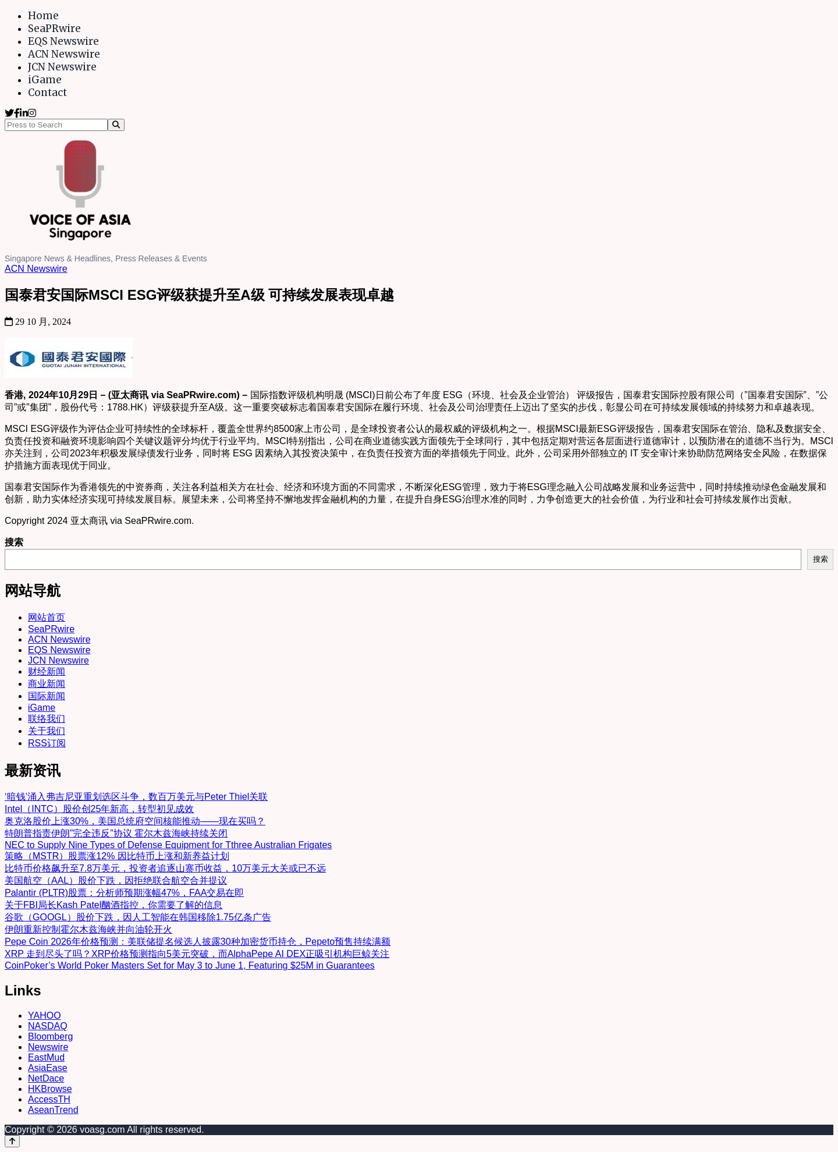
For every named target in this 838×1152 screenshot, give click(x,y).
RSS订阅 (47, 743)
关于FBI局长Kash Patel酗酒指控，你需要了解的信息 (113, 905)
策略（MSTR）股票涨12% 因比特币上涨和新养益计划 (117, 856)
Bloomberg (50, 1036)
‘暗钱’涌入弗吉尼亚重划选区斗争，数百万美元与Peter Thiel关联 (136, 797)
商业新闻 (46, 684)
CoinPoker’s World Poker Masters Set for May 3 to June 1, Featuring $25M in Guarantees (190, 965)
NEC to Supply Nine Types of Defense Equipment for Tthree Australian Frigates (168, 845)
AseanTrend (53, 1110)
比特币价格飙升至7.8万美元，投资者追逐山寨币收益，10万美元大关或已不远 (165, 868)
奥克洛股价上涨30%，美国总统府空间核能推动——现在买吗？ (135, 821)
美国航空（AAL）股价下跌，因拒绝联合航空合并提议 (116, 880)
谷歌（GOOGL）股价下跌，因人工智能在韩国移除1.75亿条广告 (138, 917)
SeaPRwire (54, 28)
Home (43, 15)
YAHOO (44, 1015)
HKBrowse (50, 1089)
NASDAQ (48, 1026)
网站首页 (46, 617)
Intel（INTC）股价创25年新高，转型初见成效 (99, 809)
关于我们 (46, 731)
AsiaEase (48, 1068)
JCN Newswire (62, 67)
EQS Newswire (63, 41)
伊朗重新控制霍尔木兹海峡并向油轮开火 (88, 929)
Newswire (48, 1047)
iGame (45, 79)
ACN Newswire (64, 54)
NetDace (46, 1078)
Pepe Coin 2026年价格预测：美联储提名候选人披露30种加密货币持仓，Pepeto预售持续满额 (197, 942)
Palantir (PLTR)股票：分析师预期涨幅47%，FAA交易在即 (124, 893)
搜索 (14, 542)
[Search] (116, 125)
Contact (47, 92)
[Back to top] (12, 1141)
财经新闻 (46, 671)
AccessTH (49, 1099)
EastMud (46, 1057)
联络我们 (46, 719)
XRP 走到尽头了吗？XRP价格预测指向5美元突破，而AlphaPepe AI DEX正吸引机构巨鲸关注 (197, 954)
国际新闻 (46, 696)
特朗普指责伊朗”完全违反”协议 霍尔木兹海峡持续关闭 (116, 833)
